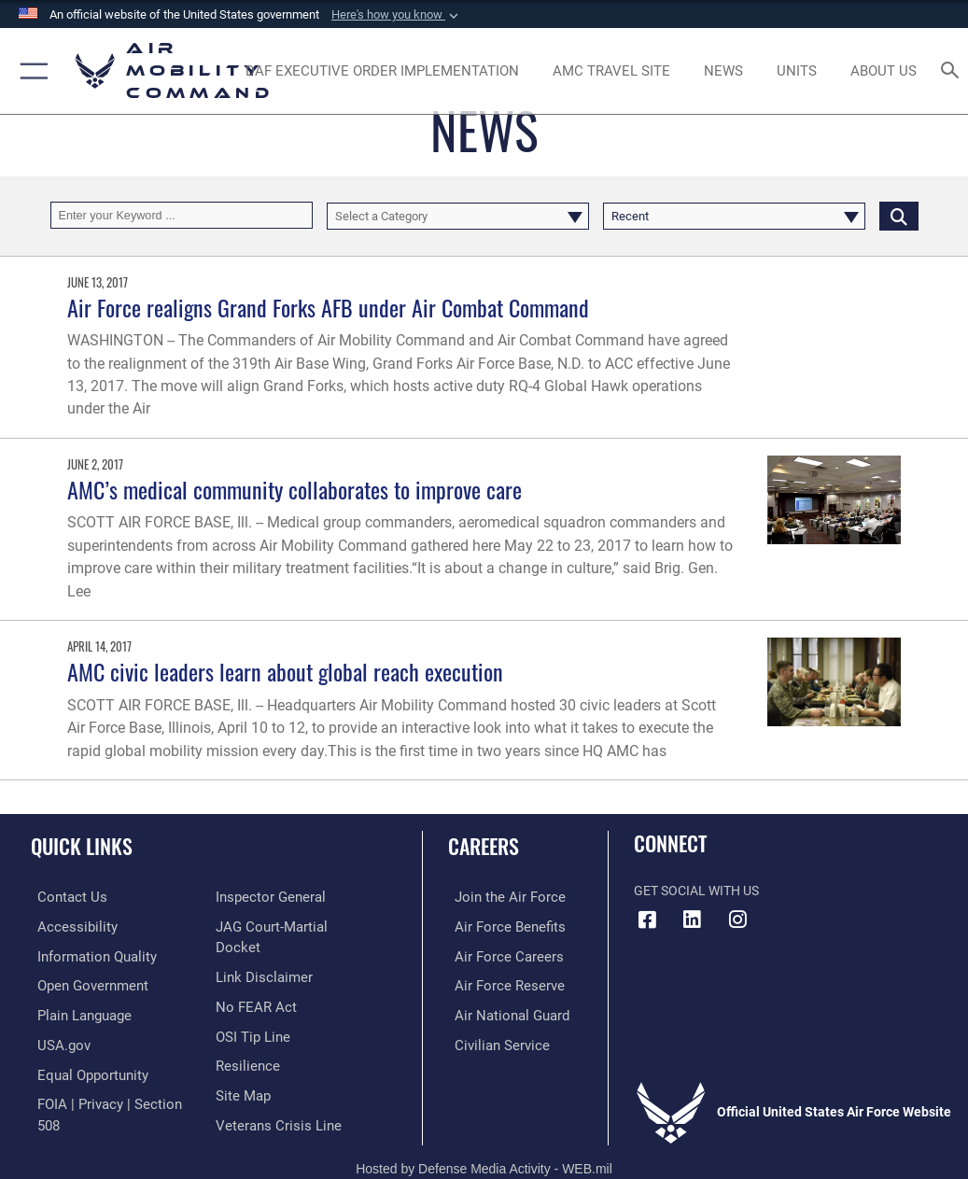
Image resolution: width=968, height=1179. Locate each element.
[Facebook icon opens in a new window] (648, 919)
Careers (483, 846)
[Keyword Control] (181, 215)
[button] (396, 15)
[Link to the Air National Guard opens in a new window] (501, 1011)
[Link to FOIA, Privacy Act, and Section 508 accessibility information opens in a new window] (109, 1097)
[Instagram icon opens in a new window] (737, 919)
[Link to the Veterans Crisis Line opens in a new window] (273, 1097)
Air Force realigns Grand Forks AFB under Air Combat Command (328, 307)
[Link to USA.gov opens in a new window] (55, 1040)
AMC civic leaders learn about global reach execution (285, 671)
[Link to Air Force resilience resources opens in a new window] (244, 1040)
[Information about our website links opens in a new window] (259, 954)
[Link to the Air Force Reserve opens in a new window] (498, 982)
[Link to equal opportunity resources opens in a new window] (83, 1069)
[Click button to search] (899, 215)
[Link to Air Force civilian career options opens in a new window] (490, 1040)
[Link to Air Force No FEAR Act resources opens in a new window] (252, 982)
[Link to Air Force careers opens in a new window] (497, 954)
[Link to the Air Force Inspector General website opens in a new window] (267, 897)
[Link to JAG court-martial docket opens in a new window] (290, 925)
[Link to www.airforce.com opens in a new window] (498, 897)
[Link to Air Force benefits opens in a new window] (499, 925)
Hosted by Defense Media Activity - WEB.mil (484, 1139)
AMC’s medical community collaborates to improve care (294, 489)
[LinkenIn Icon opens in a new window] (693, 919)
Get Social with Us (696, 891)
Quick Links (82, 846)
